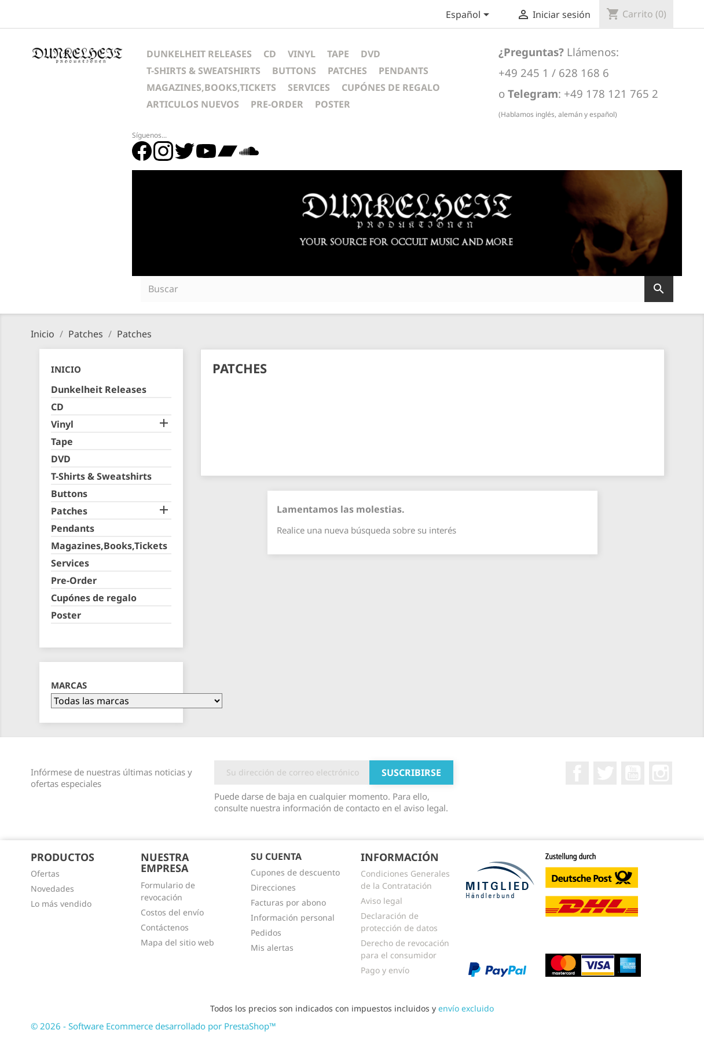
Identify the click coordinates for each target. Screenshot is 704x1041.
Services (309, 87)
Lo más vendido (61, 903)
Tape (338, 53)
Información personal (293, 917)
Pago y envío (385, 970)
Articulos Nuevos (192, 104)
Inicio (66, 369)
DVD (370, 53)
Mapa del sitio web (177, 942)
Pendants (403, 70)
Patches (347, 70)
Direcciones (273, 887)
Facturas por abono (288, 902)
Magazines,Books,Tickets (211, 87)
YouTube (632, 773)
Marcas (69, 685)
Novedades (52, 888)
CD (269, 53)
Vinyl (302, 53)
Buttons (294, 70)
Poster (332, 104)
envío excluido (466, 1008)
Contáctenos (165, 927)
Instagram (660, 773)
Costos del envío (172, 912)
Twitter (605, 773)
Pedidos (266, 932)
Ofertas (45, 873)
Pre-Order (277, 104)
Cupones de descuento (295, 872)
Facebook (577, 773)
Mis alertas (272, 947)
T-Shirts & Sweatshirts (203, 70)
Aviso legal (381, 900)
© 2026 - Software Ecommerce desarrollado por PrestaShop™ (153, 1026)
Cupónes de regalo (391, 87)
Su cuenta (276, 856)
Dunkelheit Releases (199, 53)
